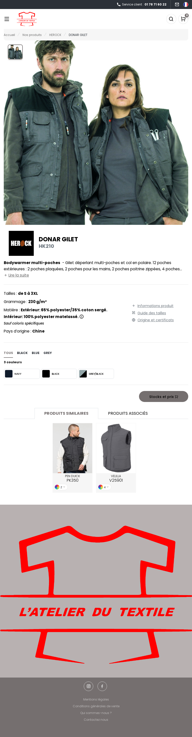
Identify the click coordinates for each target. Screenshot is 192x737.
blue (36, 353)
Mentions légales (96, 699)
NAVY (13, 373)
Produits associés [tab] (128, 413)
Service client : (141, 4)
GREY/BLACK (91, 373)
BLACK (50, 373)
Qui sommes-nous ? (96, 713)
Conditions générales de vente (96, 706)
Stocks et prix (163, 396)
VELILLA (116, 478)
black (22, 353)
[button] (15, 51)
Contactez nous (96, 720)
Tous (8, 353)
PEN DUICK (72, 478)
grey (48, 353)
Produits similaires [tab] (66, 413)
